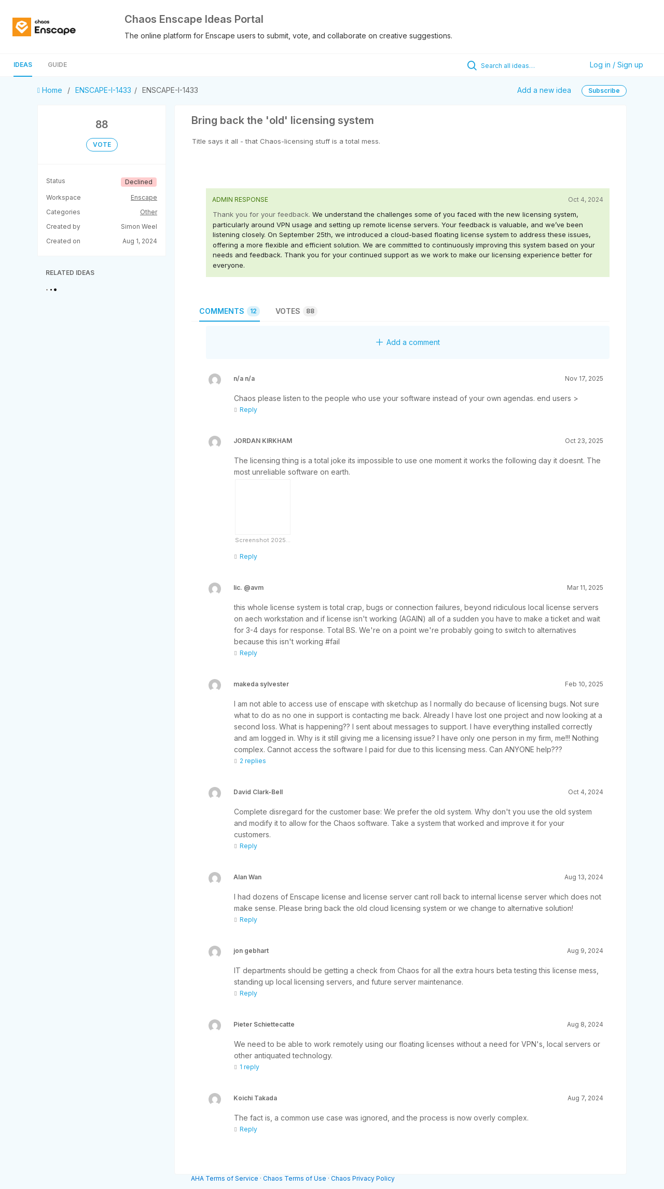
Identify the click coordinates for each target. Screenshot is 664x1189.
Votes (296, 311)
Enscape (144, 197)
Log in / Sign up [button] (616, 64)
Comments (229, 311)
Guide (57, 64)
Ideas (22, 64)
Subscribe (604, 90)
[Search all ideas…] (529, 65)
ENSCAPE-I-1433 (103, 90)
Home (50, 90)
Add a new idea (544, 90)
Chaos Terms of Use (294, 1178)
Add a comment (408, 342)
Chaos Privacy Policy (363, 1178)
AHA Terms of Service (225, 1178)
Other (148, 212)
